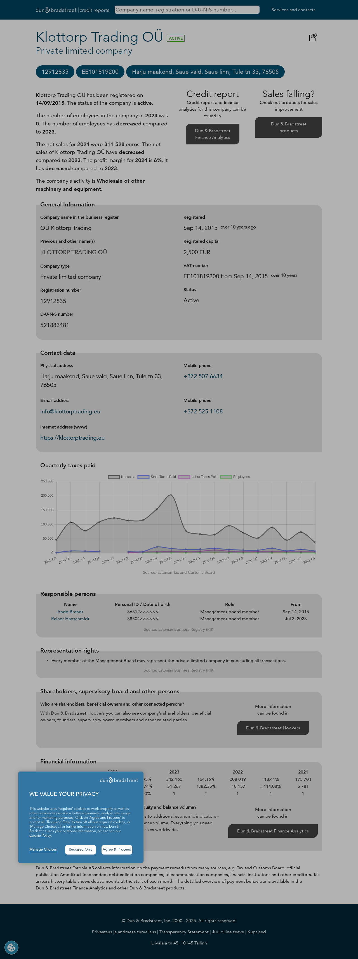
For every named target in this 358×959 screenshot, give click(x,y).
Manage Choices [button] (43, 849)
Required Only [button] (81, 849)
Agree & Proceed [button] (117, 849)
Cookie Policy (40, 835)
